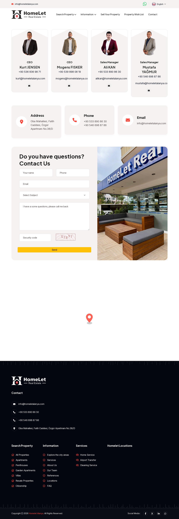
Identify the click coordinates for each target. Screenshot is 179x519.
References (53, 475)
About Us (52, 465)
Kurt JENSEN (30, 67)
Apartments (21, 460)
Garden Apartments (25, 470)
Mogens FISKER (69, 67)
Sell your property (110, 14)
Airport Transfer (88, 460)
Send (54, 249)
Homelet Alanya (36, 513)
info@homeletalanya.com (26, 4)
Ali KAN (109, 67)
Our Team (52, 470)
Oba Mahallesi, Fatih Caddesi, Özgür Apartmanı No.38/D (42, 125)
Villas (18, 475)
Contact (152, 14)
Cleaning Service (88, 465)
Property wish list (134, 14)
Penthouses (22, 465)
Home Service (87, 454)
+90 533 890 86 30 (95, 121)
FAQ (49, 485)
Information (87, 14)
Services (51, 460)
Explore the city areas (58, 454)
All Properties (22, 454)
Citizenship (21, 485)
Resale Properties (24, 480)
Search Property (65, 14)
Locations (52, 480)
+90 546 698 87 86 (95, 125)
